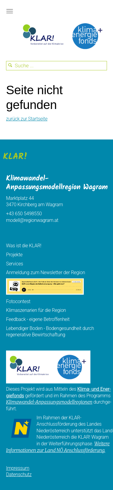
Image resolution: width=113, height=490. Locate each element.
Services (14, 264)
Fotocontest (18, 301)
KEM (62, 36)
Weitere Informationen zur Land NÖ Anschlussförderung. (58, 446)
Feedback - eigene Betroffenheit (38, 319)
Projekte (14, 255)
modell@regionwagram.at (32, 220)
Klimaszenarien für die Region (36, 310)
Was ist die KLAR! (23, 245)
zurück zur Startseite (26, 119)
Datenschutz (19, 474)
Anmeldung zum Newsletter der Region (45, 272)
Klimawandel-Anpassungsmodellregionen (49, 402)
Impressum (17, 468)
